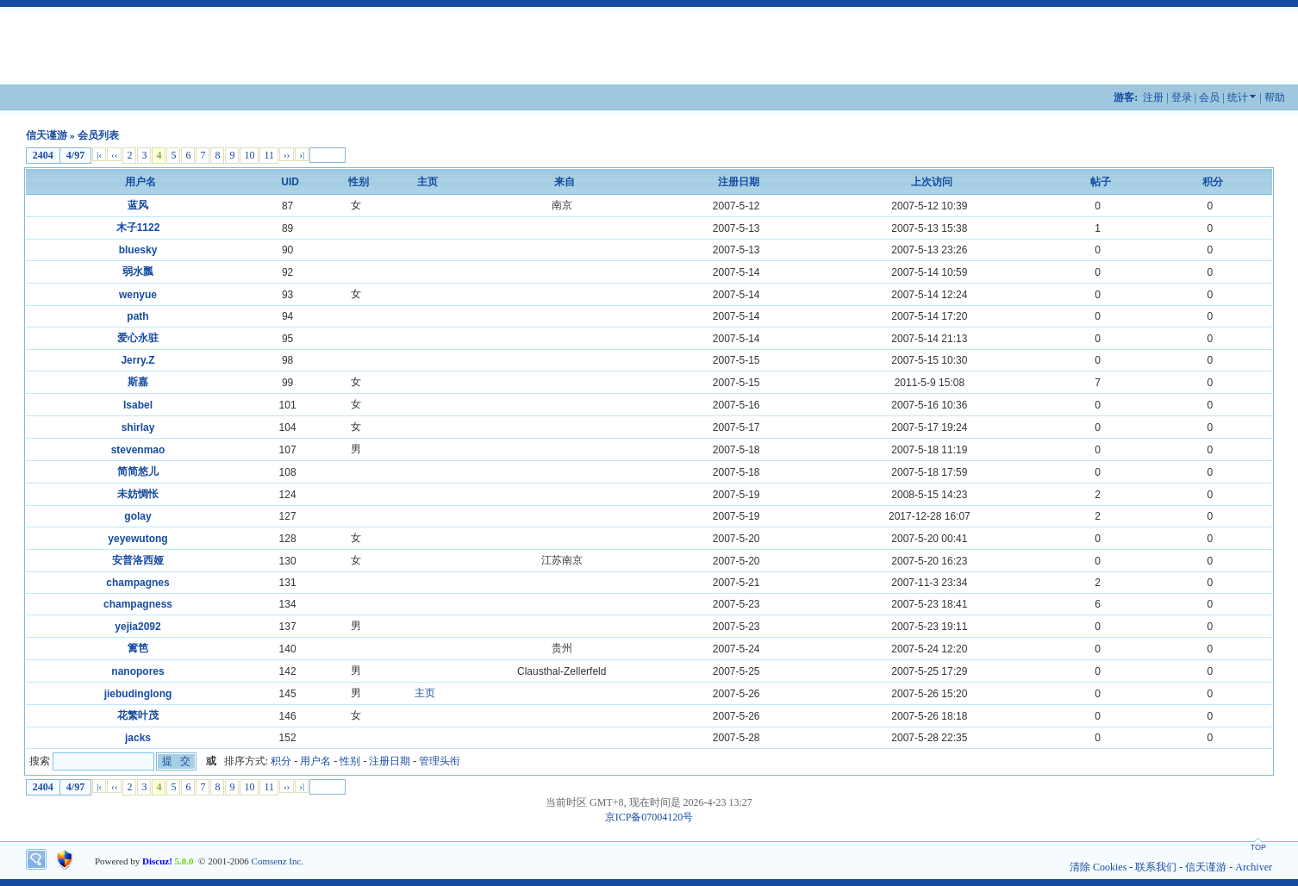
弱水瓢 (137, 271)
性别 (358, 182)
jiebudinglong (138, 694)
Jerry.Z (137, 360)
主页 (425, 693)
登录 (1181, 97)
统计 (1237, 97)
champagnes (137, 583)
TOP (1258, 847)
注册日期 (738, 182)
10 (249, 155)
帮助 (1274, 97)
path (137, 316)
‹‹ (114, 154)
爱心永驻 (138, 338)
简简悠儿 (138, 471)
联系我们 (1155, 867)
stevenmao (138, 450)
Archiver (1253, 867)
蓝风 (138, 205)
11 (269, 155)
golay (137, 516)
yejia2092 (137, 627)
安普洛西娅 (138, 560)
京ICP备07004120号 (649, 817)
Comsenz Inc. (277, 861)
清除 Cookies (1098, 867)
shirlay (138, 427)
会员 (1209, 97)
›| (301, 154)
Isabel (138, 405)
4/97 (75, 155)
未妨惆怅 (138, 494)
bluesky (138, 250)
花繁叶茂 (138, 715)
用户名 (140, 182)
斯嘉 (138, 382)
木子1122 (138, 228)
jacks (138, 738)
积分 (1212, 182)
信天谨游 (46, 135)
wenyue (138, 295)
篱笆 (138, 648)
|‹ (99, 154)
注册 (1153, 97)
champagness (137, 604)
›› (287, 154)
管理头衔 (439, 761)
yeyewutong (137, 539)
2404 (43, 155)
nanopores (137, 671)
